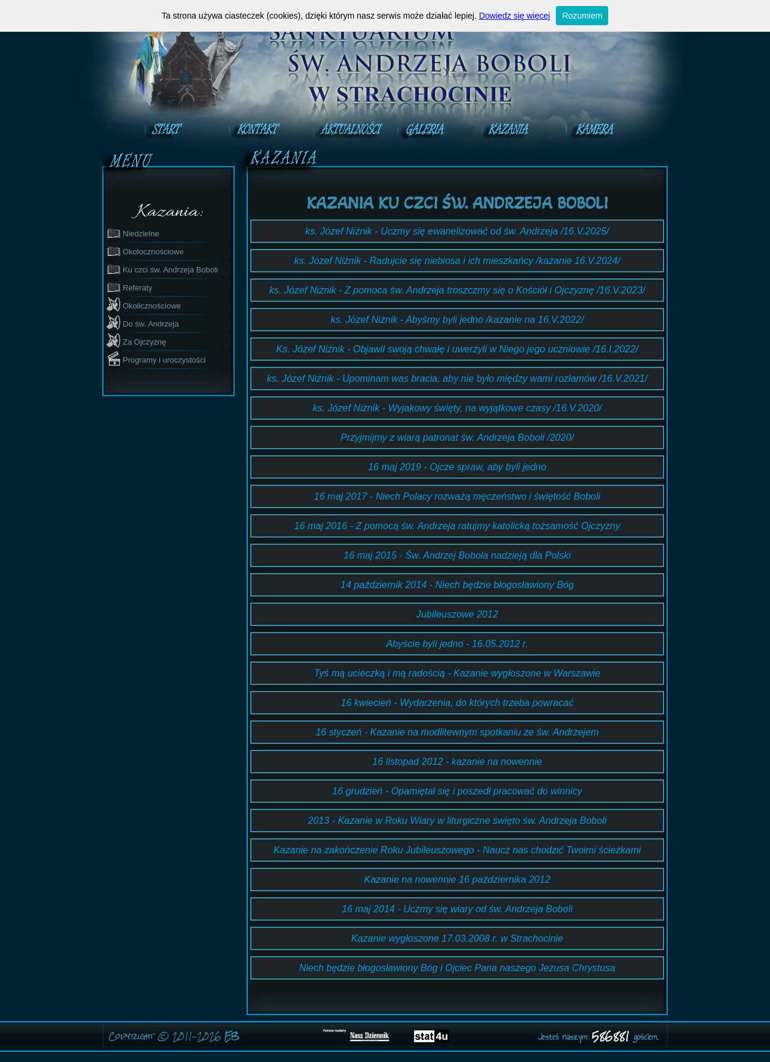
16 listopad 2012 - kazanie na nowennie (457, 762)
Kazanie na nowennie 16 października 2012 (457, 879)
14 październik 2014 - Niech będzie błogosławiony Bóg (457, 585)
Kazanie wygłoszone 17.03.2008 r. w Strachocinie (457, 938)
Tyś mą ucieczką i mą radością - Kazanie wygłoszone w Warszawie (457, 673)
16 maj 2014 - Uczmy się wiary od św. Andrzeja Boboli (457, 909)
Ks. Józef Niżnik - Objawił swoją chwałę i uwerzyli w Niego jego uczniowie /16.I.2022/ (457, 349)
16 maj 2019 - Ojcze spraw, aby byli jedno (457, 467)
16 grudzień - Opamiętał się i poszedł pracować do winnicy (457, 791)
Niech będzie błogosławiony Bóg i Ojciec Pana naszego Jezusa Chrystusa (457, 968)
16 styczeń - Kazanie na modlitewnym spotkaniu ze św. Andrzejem (457, 732)
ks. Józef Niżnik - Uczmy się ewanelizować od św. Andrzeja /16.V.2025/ (457, 231)
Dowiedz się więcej (514, 15)
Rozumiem (582, 15)
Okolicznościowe (143, 304)
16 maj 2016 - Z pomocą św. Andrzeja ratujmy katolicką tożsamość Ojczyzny (457, 526)
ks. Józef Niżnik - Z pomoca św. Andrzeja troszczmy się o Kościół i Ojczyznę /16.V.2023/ (457, 290)
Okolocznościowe (144, 250)
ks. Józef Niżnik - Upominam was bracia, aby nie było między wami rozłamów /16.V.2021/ (457, 378)
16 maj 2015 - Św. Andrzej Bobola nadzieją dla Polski (456, 555)
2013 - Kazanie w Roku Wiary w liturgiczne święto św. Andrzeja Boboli (457, 820)
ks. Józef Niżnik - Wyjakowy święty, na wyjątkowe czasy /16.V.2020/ (457, 408)
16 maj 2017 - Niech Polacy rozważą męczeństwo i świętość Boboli (457, 496)
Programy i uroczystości (156, 358)
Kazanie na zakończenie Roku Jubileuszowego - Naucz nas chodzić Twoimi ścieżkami (457, 850)
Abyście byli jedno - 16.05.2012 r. (457, 644)
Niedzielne (132, 232)
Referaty (129, 286)
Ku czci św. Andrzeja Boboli (162, 268)
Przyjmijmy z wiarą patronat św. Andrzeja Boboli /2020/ (457, 437)
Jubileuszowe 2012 (457, 614)
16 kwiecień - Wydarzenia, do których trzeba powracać (457, 703)
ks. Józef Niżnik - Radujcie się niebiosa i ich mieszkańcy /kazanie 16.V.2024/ (457, 261)
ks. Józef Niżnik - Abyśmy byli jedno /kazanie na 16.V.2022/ (457, 320)
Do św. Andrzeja (142, 322)
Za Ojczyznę (136, 340)
